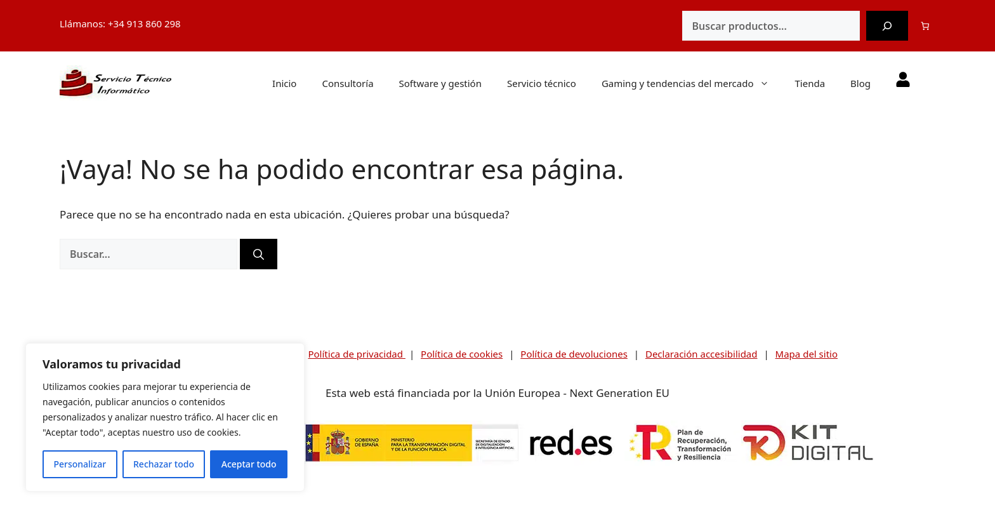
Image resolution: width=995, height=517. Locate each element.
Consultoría (347, 83)
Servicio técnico (541, 83)
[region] (165, 417)
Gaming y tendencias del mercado (692, 83)
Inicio (284, 83)
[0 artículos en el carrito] (925, 25)
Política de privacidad (356, 353)
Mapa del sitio (806, 353)
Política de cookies (462, 353)
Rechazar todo (163, 464)
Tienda (809, 83)
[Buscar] (887, 26)
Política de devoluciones (574, 353)
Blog (860, 83)
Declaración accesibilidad (701, 353)
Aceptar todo (249, 464)
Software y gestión (440, 83)
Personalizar (79, 464)
